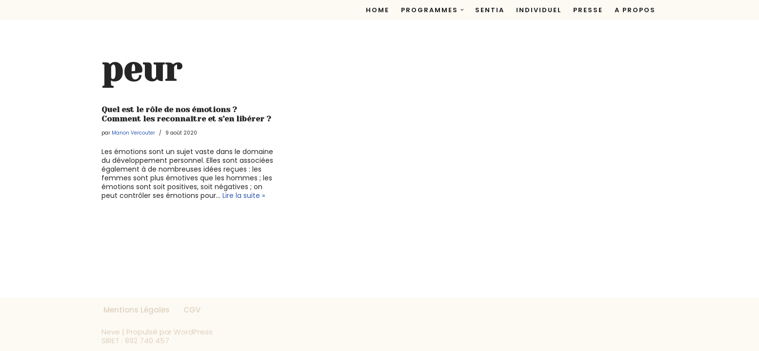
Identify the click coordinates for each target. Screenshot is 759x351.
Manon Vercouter (133, 132)
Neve (110, 332)
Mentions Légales (136, 310)
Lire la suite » (243, 195)
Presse (588, 10)
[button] (462, 10)
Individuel (538, 10)
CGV (191, 310)
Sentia (489, 10)
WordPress (193, 332)
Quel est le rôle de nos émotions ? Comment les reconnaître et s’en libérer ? (186, 114)
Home (377, 10)
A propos (635, 10)
